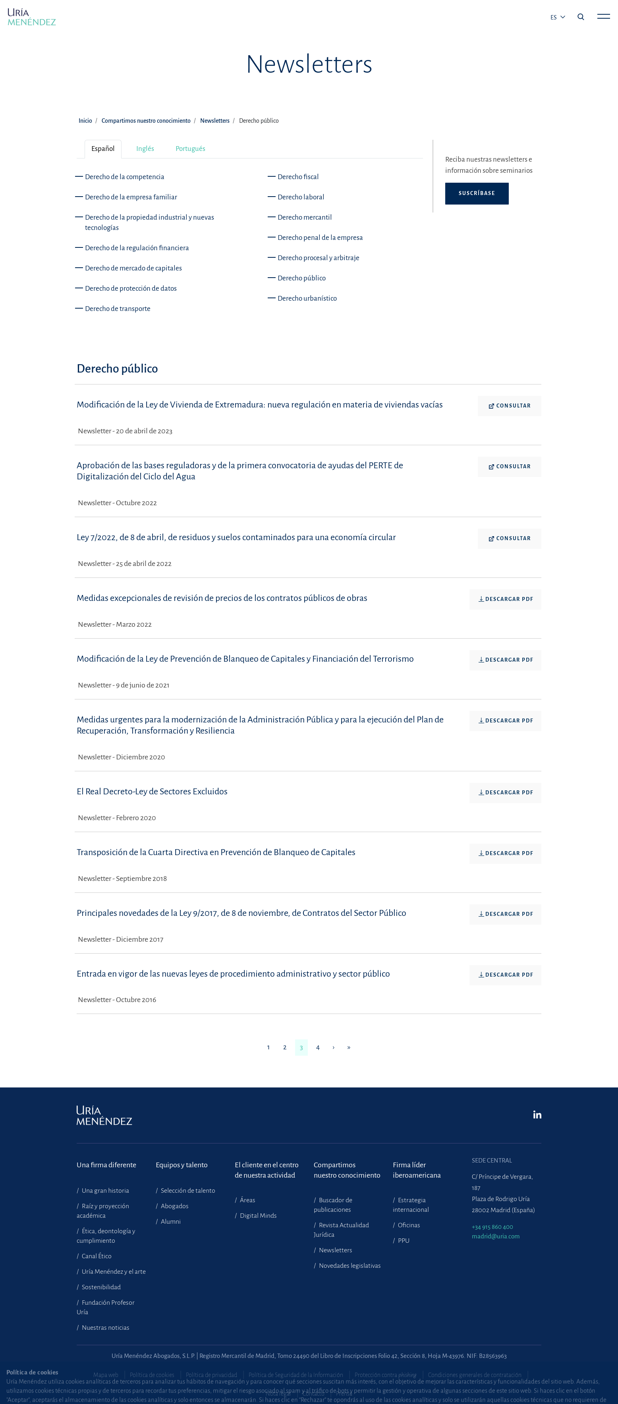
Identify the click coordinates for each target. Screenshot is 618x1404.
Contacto (313, 1393)
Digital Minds (258, 1215)
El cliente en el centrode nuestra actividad (267, 1170)
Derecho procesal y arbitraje (318, 258)
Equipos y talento (182, 1165)
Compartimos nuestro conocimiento (146, 121)
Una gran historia (105, 1190)
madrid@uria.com (496, 1236)
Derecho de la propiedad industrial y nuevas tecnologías (149, 223)
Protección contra (386, 1375)
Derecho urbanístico (307, 298)
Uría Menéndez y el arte (113, 1271)
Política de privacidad (211, 1375)
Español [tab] (103, 149)
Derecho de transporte (118, 309)
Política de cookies (152, 1375)
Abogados (174, 1206)
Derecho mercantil (305, 217)
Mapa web (105, 1375)
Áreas (247, 1200)
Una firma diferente (106, 1165)
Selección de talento (187, 1190)
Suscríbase (477, 193)
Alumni (170, 1221)
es (554, 17)
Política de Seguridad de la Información (296, 1375)
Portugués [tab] (190, 149)
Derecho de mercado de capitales (133, 268)
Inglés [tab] (145, 149)
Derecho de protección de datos (131, 288)
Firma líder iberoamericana (417, 1170)
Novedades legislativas (349, 1265)
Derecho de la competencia (124, 177)
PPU (403, 1240)
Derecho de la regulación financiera (137, 248)
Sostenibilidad (101, 1287)
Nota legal (278, 1393)
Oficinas (408, 1225)
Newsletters (215, 121)
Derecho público (302, 278)
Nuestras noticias (105, 1327)
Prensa (344, 1393)
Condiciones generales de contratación (474, 1375)
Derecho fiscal (298, 177)
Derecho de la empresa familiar (131, 197)
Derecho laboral (301, 197)
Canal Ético (96, 1256)
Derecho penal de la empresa (320, 237)
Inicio (85, 121)
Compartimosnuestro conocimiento (347, 1170)
